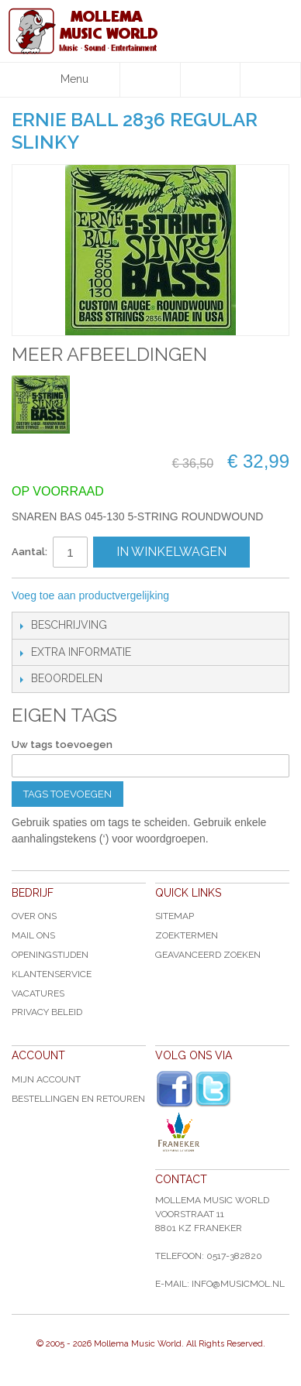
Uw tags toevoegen (62, 744)
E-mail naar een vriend (202, 596)
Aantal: (29, 551)
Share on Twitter (264, 596)
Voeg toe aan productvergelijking (90, 595)
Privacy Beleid (47, 1012)
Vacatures (38, 993)
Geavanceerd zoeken (208, 954)
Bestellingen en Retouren (78, 1098)
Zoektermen (186, 935)
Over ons (34, 916)
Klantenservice (52, 974)
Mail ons (33, 935)
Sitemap (174, 916)
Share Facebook (233, 596)
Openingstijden (50, 954)
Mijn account (46, 1079)
